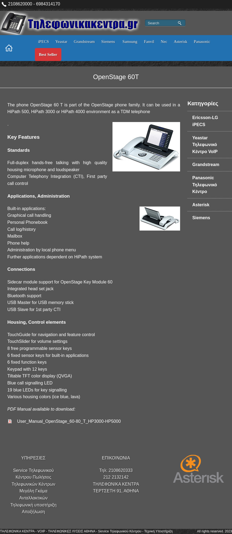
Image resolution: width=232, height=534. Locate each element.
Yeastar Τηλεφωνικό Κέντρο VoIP (204, 145)
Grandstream (84, 41)
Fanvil (149, 41)
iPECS (43, 41)
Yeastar (61, 41)
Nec (164, 41)
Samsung (129, 41)
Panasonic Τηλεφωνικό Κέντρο (204, 184)
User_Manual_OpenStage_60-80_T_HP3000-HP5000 (69, 421)
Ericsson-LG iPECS (205, 121)
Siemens (108, 41)
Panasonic (202, 41)
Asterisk (180, 41)
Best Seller (48, 54)
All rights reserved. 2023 (214, 531)
